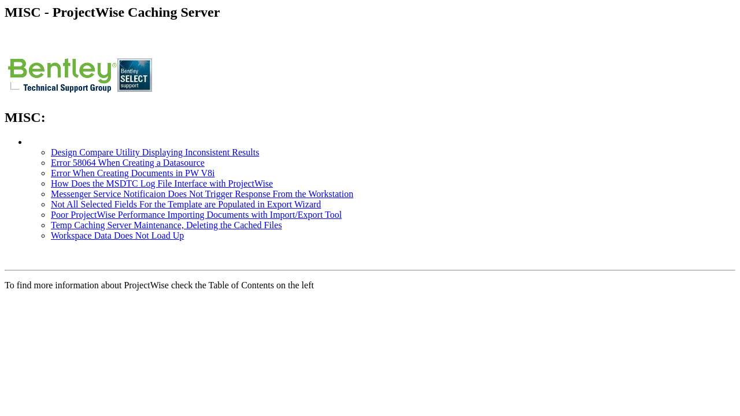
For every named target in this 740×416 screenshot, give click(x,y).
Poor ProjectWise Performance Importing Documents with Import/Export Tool (196, 215)
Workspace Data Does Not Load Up (117, 235)
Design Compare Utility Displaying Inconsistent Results (155, 152)
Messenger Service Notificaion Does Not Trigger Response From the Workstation (202, 194)
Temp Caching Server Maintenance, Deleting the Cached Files (166, 225)
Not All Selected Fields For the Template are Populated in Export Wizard (186, 204)
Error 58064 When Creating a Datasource (128, 163)
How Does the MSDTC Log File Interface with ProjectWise (162, 183)
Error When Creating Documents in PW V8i (133, 173)
